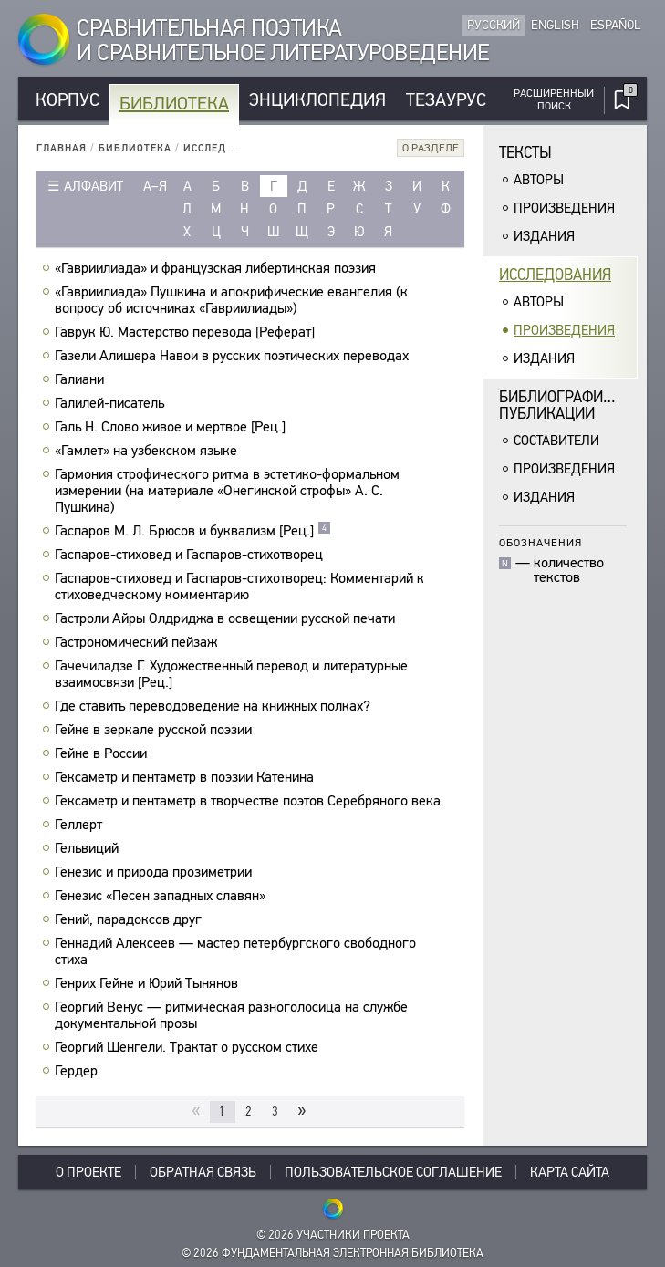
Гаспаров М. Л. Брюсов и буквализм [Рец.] (193, 531)
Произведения (564, 208)
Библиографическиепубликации (568, 405)
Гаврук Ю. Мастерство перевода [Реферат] (187, 332)
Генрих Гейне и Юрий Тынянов (149, 983)
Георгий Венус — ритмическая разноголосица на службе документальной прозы (231, 1015)
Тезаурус (446, 99)
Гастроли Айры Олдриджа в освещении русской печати (227, 618)
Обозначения (540, 542)
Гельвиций (89, 848)
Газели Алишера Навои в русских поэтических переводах (234, 356)
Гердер (78, 1071)
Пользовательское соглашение (393, 1172)
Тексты (525, 152)
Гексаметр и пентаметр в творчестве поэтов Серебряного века (250, 801)
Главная (61, 148)
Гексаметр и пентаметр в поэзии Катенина (186, 777)
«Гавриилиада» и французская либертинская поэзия (217, 268)
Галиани (82, 379)
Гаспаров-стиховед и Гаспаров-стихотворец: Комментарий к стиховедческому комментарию (239, 586)
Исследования (227, 148)
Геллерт (81, 824)
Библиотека (174, 103)
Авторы (539, 179)
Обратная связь (203, 1172)
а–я (155, 186)
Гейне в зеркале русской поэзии (155, 730)
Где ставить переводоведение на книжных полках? (215, 706)
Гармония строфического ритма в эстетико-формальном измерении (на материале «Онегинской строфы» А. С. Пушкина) (227, 490)
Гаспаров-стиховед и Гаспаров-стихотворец (191, 554)
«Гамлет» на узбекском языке (148, 450)
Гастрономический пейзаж (138, 642)
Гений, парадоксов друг (130, 919)
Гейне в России (103, 753)
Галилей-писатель (112, 403)
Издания (544, 236)
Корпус (67, 99)
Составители (556, 440)
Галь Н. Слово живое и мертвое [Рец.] (172, 427)
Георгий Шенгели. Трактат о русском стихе (189, 1047)
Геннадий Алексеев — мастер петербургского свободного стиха (235, 951)
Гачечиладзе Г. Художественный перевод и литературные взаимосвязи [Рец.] (231, 674)
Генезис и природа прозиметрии (155, 872)
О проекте (88, 1172)
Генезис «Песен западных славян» (162, 896)
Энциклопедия (317, 99)
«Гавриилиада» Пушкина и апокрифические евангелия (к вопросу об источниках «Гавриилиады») (231, 300)
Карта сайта (569, 1172)
